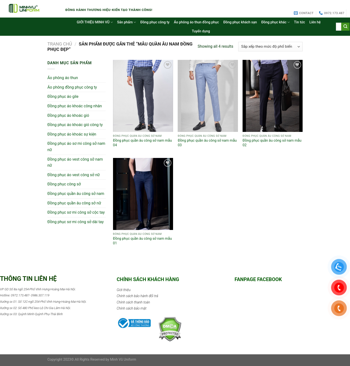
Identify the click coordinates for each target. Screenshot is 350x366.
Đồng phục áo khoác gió (68, 115)
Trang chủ (59, 43)
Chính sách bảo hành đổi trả (137, 296)
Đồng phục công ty (154, 22)
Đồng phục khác (275, 22)
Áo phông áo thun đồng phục (196, 22)
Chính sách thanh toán (133, 302)
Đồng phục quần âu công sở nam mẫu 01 (142, 241)
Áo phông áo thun (62, 77)
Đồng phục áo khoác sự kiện (71, 134)
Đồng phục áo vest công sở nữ (73, 175)
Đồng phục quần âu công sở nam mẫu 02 (272, 142)
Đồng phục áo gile (63, 96)
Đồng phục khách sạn (240, 22)
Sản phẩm (126, 22)
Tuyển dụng (201, 31)
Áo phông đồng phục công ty (72, 87)
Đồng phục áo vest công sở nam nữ (75, 162)
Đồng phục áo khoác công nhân (74, 106)
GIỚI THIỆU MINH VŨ (95, 22)
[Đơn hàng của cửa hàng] (270, 46)
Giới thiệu (124, 290)
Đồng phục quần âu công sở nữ (74, 203)
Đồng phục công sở (64, 184)
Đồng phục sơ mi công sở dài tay (75, 222)
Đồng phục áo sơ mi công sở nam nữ (76, 146)
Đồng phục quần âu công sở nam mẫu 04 (142, 142)
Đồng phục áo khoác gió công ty (75, 124)
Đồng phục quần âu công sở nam (75, 193)
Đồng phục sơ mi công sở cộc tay (76, 212)
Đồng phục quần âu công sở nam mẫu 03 (207, 142)
